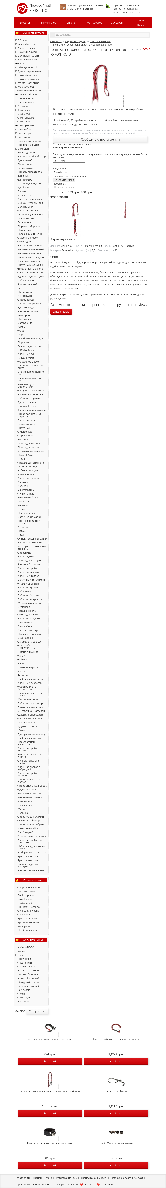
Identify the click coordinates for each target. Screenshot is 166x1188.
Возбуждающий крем (30, 679)
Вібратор (25, 22)
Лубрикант (117, 22)
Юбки (21, 730)
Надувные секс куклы (30, 264)
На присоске (25, 292)
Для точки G (25, 160)
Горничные (24, 222)
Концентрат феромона (31, 390)
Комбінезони (25, 899)
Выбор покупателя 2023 (32, 852)
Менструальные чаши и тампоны (32, 547)
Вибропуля (24, 591)
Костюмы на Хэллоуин (31, 257)
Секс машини (26, 121)
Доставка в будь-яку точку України (79, 132)
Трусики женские (28, 856)
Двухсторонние (27, 402)
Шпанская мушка (28, 651)
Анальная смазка (28, 210)
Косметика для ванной (31, 249)
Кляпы (21, 326)
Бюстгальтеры (26, 489)
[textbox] (102, 35)
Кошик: (140, 23)
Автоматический (27, 284)
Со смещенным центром (32, 410)
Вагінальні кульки (28, 55)
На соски (23, 439)
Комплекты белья (28, 497)
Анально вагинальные (31, 870)
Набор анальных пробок (32, 785)
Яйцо (21, 534)
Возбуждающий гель (30, 738)
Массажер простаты (29, 603)
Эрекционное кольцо (30, 272)
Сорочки (23, 482)
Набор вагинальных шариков (30, 415)
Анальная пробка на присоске (30, 841)
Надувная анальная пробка (29, 755)
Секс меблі (24, 113)
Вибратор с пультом (30, 398)
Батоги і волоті (26, 966)
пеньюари (24, 914)
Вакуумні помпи (27, 51)
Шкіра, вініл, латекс (29, 887)
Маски (21, 330)
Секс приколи (26, 125)
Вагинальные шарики (31, 542)
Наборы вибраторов (30, 172)
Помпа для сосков (28, 447)
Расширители (26, 357)
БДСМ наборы (26, 350)
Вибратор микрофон (30, 599)
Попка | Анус (25, 455)
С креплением (26, 435)
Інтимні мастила (27, 75)
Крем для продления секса (30, 379)
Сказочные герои (28, 237)
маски (21, 951)
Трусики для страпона (31, 268)
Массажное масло (28, 361)
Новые (22, 531)
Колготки (23, 505)
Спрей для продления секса (30, 367)
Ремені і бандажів (28, 974)
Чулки (21, 509)
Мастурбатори (26, 86)
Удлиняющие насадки (31, 276)
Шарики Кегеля (27, 406)
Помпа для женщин (29, 560)
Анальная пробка (28, 568)
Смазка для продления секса (31, 373)
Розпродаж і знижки (29, 141)
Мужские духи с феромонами (27, 688)
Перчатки (23, 501)
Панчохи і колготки (29, 906)
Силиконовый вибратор (32, 824)
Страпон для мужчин (30, 183)
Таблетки (23, 659)
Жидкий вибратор (28, 583)
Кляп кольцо (25, 801)
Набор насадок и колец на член (31, 847)
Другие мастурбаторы (30, 707)
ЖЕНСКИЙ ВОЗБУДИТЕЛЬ (26, 647)
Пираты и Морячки (29, 226)
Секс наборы (25, 637)
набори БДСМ (26, 947)
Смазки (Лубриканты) (30, 202)
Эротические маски (29, 516)
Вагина (22, 191)
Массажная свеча (28, 699)
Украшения (24, 195)
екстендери (24, 133)
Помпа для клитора (29, 443)
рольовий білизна (28, 910)
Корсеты (23, 486)
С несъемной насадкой (31, 710)
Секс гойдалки (26, 117)
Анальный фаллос (28, 575)
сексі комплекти (27, 891)
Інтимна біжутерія (28, 79)
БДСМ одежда (26, 307)
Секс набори (25, 129)
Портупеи (23, 342)
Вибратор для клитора (31, 703)
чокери (22, 993)
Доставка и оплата (120, 1178)
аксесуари (24, 137)
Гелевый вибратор (29, 820)
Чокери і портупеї (28, 978)
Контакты (139, 1178)
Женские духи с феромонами (27, 385)
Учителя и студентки (30, 718)
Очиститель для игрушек (32, 538)
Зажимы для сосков (29, 346)
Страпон (72, 22)
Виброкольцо (26, 280)
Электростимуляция (29, 261)
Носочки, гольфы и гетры (29, 522)
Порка (21, 334)
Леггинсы (23, 527)
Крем (21, 663)
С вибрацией (25, 832)
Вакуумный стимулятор (31, 579)
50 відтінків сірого (28, 982)
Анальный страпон (29, 564)
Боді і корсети (26, 895)
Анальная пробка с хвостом (29, 749)
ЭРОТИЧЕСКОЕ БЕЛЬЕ (30, 394)
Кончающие (25, 295)
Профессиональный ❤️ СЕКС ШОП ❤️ (78, 1184)
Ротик (21, 458)
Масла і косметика (28, 82)
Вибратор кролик (28, 587)
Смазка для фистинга (30, 303)
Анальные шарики (29, 572)
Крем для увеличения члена (30, 694)
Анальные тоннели (29, 478)
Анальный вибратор (30, 682)
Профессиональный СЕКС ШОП (35, 1184)
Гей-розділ (24, 989)
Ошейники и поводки (30, 338)
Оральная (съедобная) (31, 214)
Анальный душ (26, 353)
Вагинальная (25, 206)
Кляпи (21, 955)
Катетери (23, 1001)
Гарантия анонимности (93, 1178)
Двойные (23, 175)
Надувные (24, 427)
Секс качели (25, 622)
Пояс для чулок (27, 513)
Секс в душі (24, 997)
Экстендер (24, 606)
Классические (26, 474)
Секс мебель (25, 626)
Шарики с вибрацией (30, 714)
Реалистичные (26, 168)
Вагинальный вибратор (32, 156)
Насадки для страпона (31, 462)
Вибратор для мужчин (31, 816)
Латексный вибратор (30, 828)
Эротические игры (28, 630)
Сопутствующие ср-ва (30, 199)
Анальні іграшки (27, 48)
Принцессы (24, 230)
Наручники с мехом (29, 793)
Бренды (37, 1178)
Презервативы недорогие (26, 743)
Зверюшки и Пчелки (30, 233)
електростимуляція (29, 986)
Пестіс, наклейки (27, 930)
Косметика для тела (29, 253)
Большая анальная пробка (29, 762)
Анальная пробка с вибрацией (29, 768)
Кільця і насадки (27, 59)
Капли (21, 655)
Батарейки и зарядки (30, 641)
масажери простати (29, 90)
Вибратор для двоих (30, 618)
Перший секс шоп (28, 144)
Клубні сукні (25, 903)
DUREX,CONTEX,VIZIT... (30, 466)
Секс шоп (23, 148)
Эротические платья (30, 245)
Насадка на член (27, 610)
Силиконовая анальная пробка (31, 780)
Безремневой (26, 299)
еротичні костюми (28, 922)
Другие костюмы (27, 726)
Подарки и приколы (29, 634)
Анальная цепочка (29, 311)
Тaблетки (23, 675)
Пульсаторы (25, 164)
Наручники (24, 319)
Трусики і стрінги (28, 918)
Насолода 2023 (26, 152)
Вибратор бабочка (28, 595)
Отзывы (49, 1178)
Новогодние (25, 241)
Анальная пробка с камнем (29, 774)
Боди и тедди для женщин (28, 865)
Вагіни (21, 63)
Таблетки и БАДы (28, 470)
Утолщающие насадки (31, 451)
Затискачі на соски (29, 970)
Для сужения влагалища (32, 734)
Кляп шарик (25, 805)
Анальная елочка (28, 420)
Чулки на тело (26, 493)
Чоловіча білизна (28, 94)
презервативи (26, 98)
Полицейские (26, 218)
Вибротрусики (26, 556)
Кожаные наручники (30, 797)
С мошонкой (25, 431)
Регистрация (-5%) (66, 1178)
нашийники (25, 962)
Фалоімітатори (26, 44)
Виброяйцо (24, 552)
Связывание (25, 323)
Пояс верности (26, 722)
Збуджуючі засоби (28, 67)
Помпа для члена (28, 614)
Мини (21, 809)
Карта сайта (23, 1178)
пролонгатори (26, 102)
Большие (23, 812)
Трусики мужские (28, 860)
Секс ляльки (25, 110)
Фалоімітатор (48, 22)
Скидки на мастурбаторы (32, 836)
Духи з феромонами (29, 71)
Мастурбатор (94, 22)
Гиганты (22, 288)
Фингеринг (24, 315)
